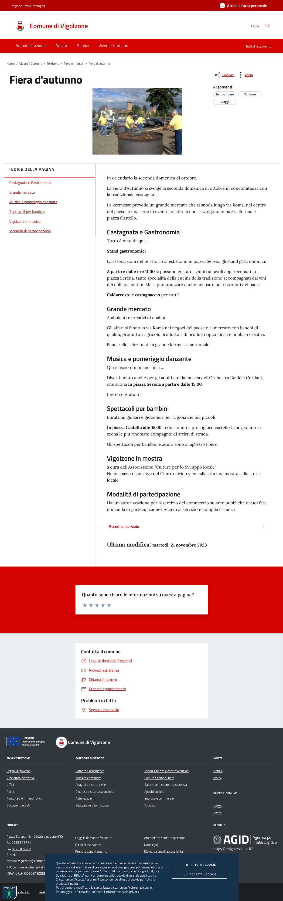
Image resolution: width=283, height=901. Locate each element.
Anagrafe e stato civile (90, 784)
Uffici (10, 784)
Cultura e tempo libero (159, 777)
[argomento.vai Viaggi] (225, 101)
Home (11, 63)
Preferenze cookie (139, 887)
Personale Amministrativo (24, 798)
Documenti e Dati (18, 805)
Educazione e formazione (92, 805)
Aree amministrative (21, 777)
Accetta (199, 874)
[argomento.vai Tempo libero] (225, 94)
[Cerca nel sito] (268, 26)
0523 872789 (21, 849)
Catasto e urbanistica (89, 770)
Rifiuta (199, 865)
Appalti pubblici (154, 791)
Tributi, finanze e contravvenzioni (166, 770)
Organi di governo (19, 770)
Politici (11, 791)
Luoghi (217, 805)
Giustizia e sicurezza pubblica (94, 791)
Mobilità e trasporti (88, 777)
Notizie (218, 770)
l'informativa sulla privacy (121, 891)
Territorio (53, 63)
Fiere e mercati (74, 63)
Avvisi (217, 777)
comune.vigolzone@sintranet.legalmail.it (41, 867)
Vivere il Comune (30, 63)
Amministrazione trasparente (164, 837)
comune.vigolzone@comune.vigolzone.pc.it (36, 860)
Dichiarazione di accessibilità (163, 851)
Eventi (217, 812)
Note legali (151, 844)
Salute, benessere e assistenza (165, 784)
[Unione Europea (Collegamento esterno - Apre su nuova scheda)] (27, 742)
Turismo (149, 805)
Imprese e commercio (159, 798)
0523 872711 (21, 842)
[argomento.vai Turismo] (250, 94)
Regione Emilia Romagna (28, 5)
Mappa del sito (20, 892)
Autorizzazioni (84, 798)
